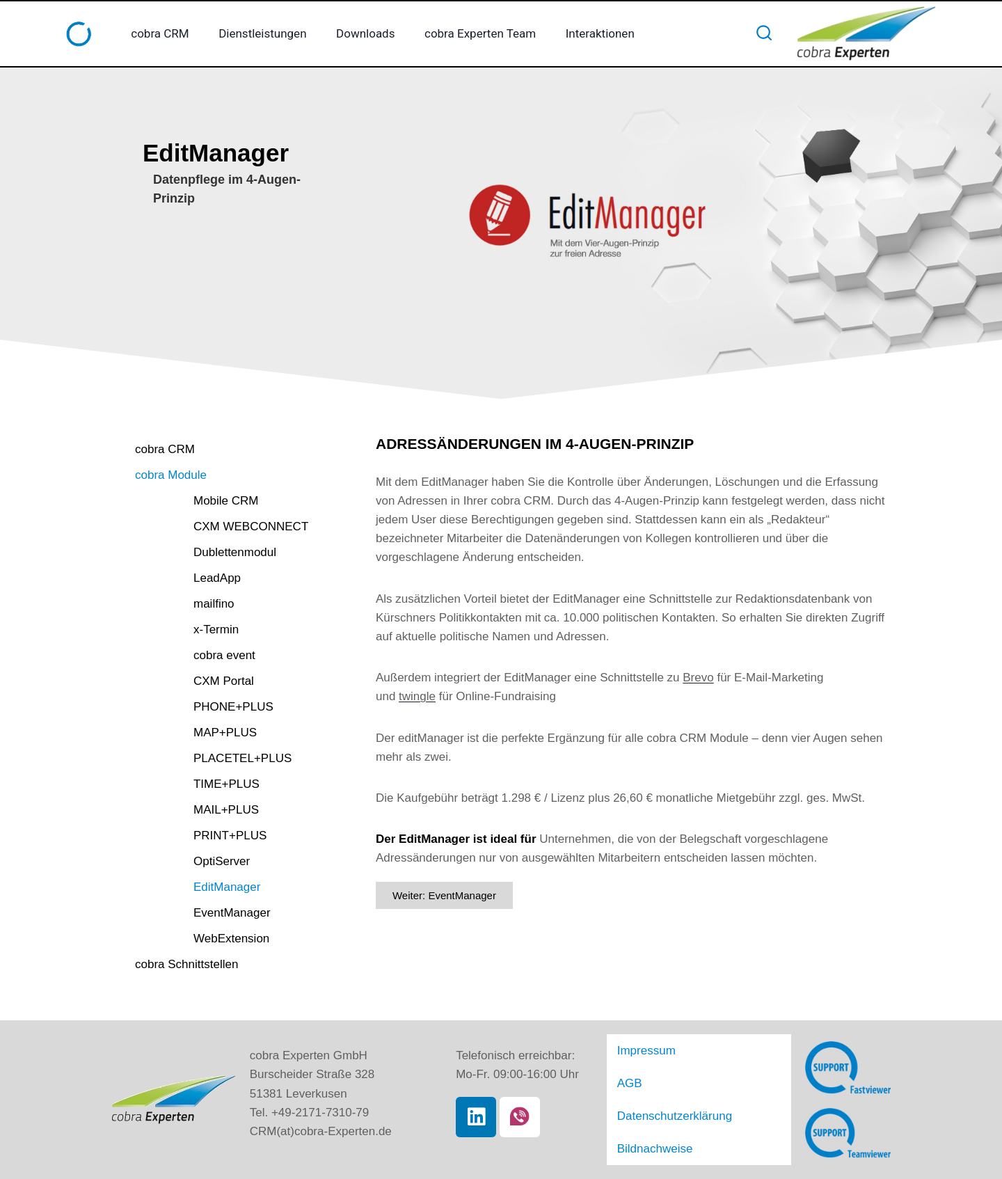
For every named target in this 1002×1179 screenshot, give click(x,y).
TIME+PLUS (213, 798)
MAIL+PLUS (212, 823)
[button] (248, 485)
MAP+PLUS (211, 746)
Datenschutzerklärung (679, 1119)
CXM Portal (210, 695)
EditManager (213, 901)
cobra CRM (160, 33)
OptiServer (208, 875)
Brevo (698, 677)
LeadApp (203, 592)
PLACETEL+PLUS (229, 772)
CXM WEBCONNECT (237, 540)
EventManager (218, 926)
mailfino (200, 617)
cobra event (210, 669)
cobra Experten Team (480, 33)
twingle (417, 696)
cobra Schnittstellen (201, 981)
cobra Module (184, 485)
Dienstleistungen (262, 33)
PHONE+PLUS (220, 720)
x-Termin (202, 643)
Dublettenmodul (221, 566)
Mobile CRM (212, 514)
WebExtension (217, 952)
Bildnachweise (658, 1146)
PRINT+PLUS (216, 849)
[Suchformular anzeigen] (764, 33)
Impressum (649, 1065)
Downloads (365, 33)
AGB (630, 1092)
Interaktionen (600, 33)
